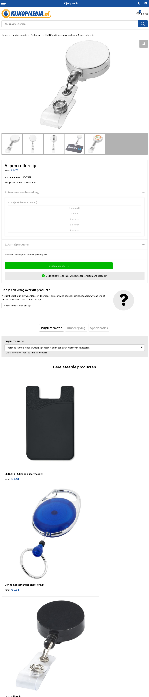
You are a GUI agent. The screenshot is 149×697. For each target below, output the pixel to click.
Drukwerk (81, 593)
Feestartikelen (83, 639)
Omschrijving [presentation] (76, 328)
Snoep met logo (84, 634)
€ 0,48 (12, 454)
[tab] (51, 328)
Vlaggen (80, 611)
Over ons (5, 658)
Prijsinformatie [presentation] (51, 328)
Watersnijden (83, 602)
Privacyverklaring (85, 663)
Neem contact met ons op (17, 305)
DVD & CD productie (86, 598)
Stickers (80, 620)
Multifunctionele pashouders (60, 35)
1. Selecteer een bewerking (22, 192)
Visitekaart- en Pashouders (28, 35)
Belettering (82, 607)
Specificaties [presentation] (99, 328)
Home (4, 35)
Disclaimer (81, 667)
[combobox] (69, 23)
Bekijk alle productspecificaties (21, 182)
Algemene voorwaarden (88, 654)
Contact (5, 654)
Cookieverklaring (84, 658)
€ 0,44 (12, 541)
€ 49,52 (85, 541)
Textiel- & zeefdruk (85, 625)
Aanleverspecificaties (12, 663)
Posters (80, 616)
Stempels (81, 629)
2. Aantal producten (17, 244)
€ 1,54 (85, 454)
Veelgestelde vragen (11, 667)
